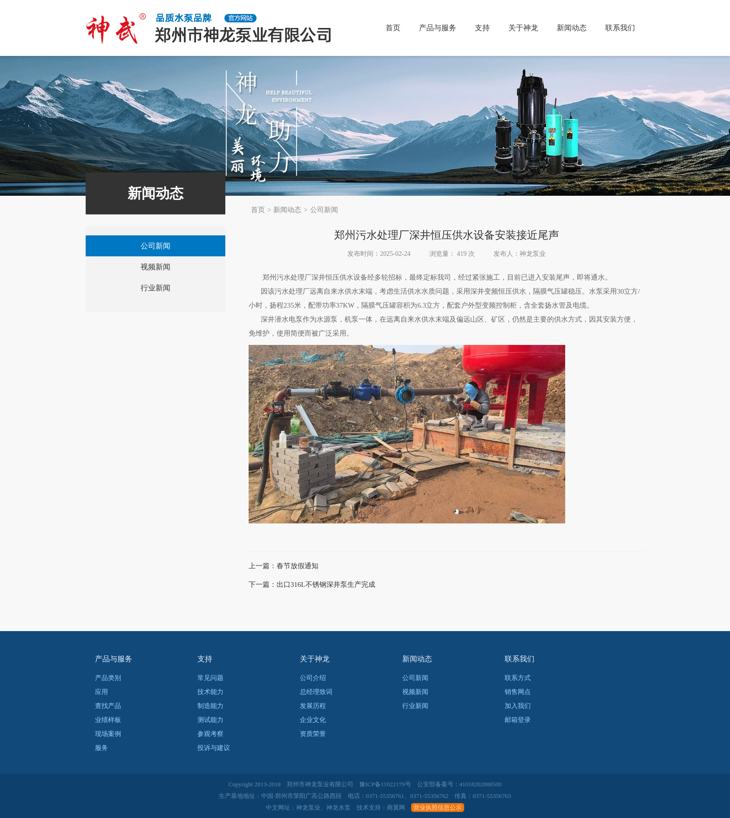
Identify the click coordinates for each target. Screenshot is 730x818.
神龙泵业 (308, 807)
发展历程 (313, 705)
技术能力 (210, 691)
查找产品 (108, 705)
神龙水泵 (338, 807)
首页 (392, 28)
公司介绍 (313, 677)
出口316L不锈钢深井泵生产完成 (326, 584)
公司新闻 (324, 209)
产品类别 (108, 677)
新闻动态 (572, 28)
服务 (101, 747)
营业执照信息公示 (437, 807)
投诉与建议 (213, 747)
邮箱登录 (518, 719)
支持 (482, 28)
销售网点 (518, 691)
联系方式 (518, 677)
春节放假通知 (297, 566)
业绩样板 (108, 719)
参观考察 (210, 733)
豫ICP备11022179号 (385, 784)
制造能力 (210, 705)
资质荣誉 (313, 733)
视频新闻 (155, 267)
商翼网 (396, 807)
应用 (101, 691)
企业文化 (313, 719)
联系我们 (620, 28)
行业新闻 (155, 288)
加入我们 (518, 705)
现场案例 (108, 733)
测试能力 (210, 719)
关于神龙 (523, 28)
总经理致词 (316, 691)
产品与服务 (437, 28)
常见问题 (210, 677)
